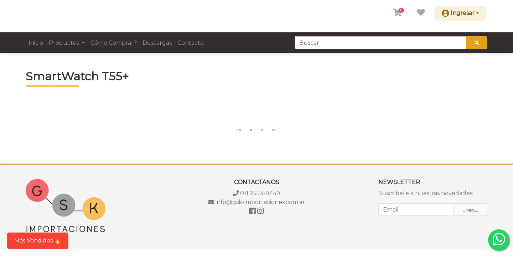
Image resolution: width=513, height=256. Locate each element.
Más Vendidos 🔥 (37, 240)
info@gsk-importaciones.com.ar (256, 202)
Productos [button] (65, 42)
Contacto (190, 42)
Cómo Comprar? (113, 42)
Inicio (35, 42)
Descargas (157, 42)
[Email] (416, 209)
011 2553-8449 (256, 193)
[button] (397, 13)
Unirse (470, 210)
